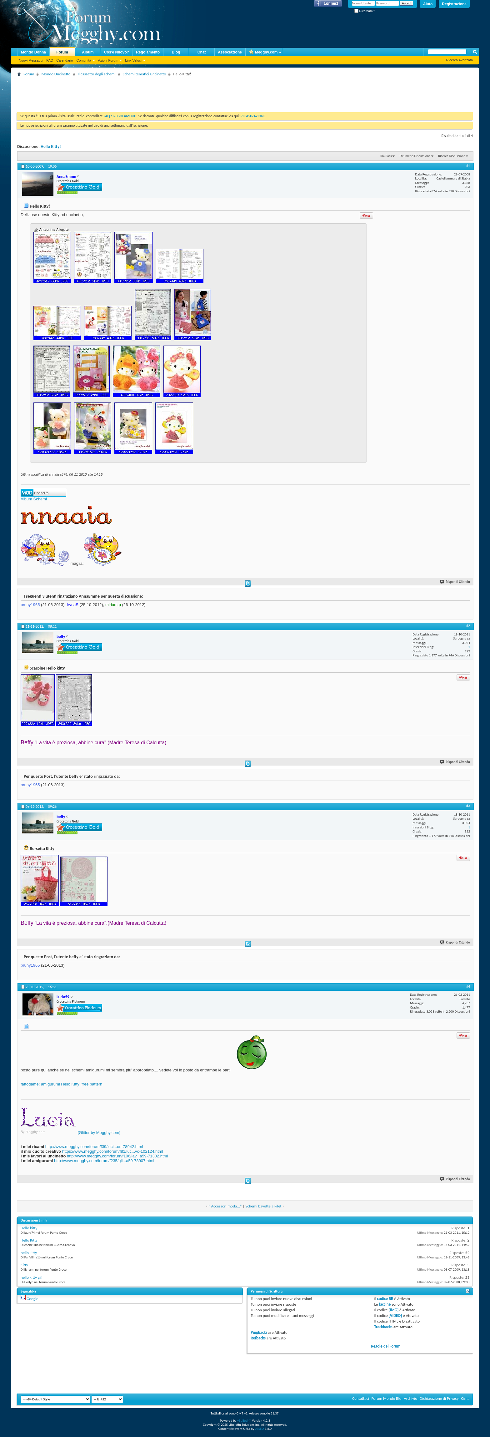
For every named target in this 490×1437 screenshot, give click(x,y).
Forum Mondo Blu (387, 1398)
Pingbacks (259, 1332)
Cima (465, 1398)
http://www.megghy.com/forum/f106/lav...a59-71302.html (117, 1156)
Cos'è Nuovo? (116, 52)
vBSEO (259, 1429)
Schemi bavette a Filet (263, 1206)
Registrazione (454, 4)
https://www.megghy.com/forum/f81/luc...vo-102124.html (112, 1151)
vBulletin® (244, 1421)
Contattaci (360, 1398)
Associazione (230, 52)
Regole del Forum (385, 1346)
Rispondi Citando (455, 582)
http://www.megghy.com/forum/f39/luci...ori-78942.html (94, 1146)
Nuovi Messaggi (31, 60)
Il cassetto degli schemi (97, 74)
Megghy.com (263, 52)
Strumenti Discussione (415, 156)
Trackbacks (383, 1326)
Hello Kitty (29, 1240)
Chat (202, 52)
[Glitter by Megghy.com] (99, 1132)
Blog (176, 52)
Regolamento (148, 52)
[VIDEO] (395, 1315)
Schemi (40, 499)
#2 (468, 626)
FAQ (49, 60)
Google (32, 1298)
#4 (468, 986)
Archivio (410, 1398)
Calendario (64, 60)
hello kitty (29, 1252)
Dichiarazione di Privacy (439, 1398)
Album (87, 52)
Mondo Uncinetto (55, 74)
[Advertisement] (131, 92)
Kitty (24, 1264)
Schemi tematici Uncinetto (144, 74)
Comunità (83, 60)
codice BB (385, 1298)
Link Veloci (133, 60)
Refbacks (258, 1338)
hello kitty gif (31, 1277)
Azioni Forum (108, 60)
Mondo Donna (33, 52)
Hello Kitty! (51, 146)
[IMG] (394, 1310)
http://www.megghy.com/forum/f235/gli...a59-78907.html (104, 1160)
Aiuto (428, 4)
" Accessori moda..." (225, 1206)
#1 (468, 166)
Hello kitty (29, 1228)
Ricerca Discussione (451, 156)
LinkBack (386, 156)
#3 (468, 806)
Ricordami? (364, 11)
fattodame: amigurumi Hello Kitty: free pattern (61, 1084)
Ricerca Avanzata (459, 60)
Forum (62, 52)
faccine (385, 1304)
